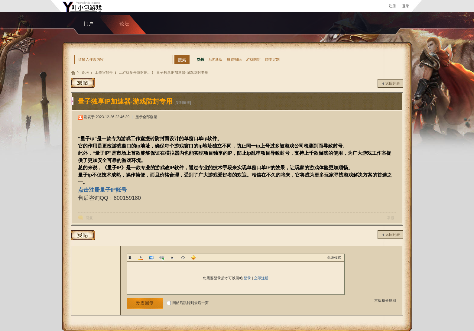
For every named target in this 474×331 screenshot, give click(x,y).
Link (162, 258)
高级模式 (334, 257)
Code (183, 258)
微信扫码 (234, 59)
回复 (89, 218)
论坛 (85, 72)
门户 (88, 23)
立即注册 (261, 278)
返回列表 (392, 83)
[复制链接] (182, 102)
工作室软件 (104, 72)
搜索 (182, 59)
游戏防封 (253, 59)
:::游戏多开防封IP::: (134, 72)
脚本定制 (272, 59)
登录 (405, 6)
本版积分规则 (385, 300)
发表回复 (145, 303)
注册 (392, 6)
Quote (172, 258)
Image (151, 258)
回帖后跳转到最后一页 (188, 303)
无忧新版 (215, 59)
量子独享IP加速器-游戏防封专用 (182, 72)
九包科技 (73, 72)
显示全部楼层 (146, 117)
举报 (390, 218)
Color (141, 258)
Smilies (193, 258)
